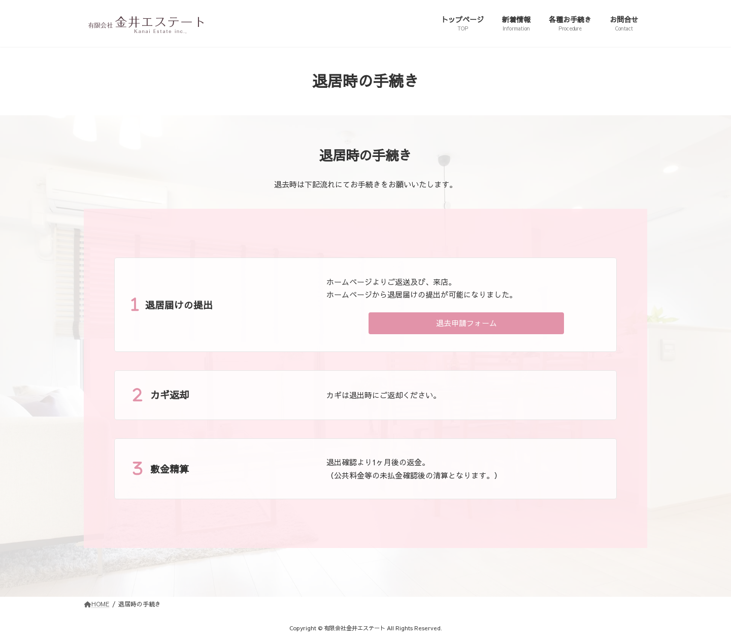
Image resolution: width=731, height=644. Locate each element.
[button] (466, 323)
